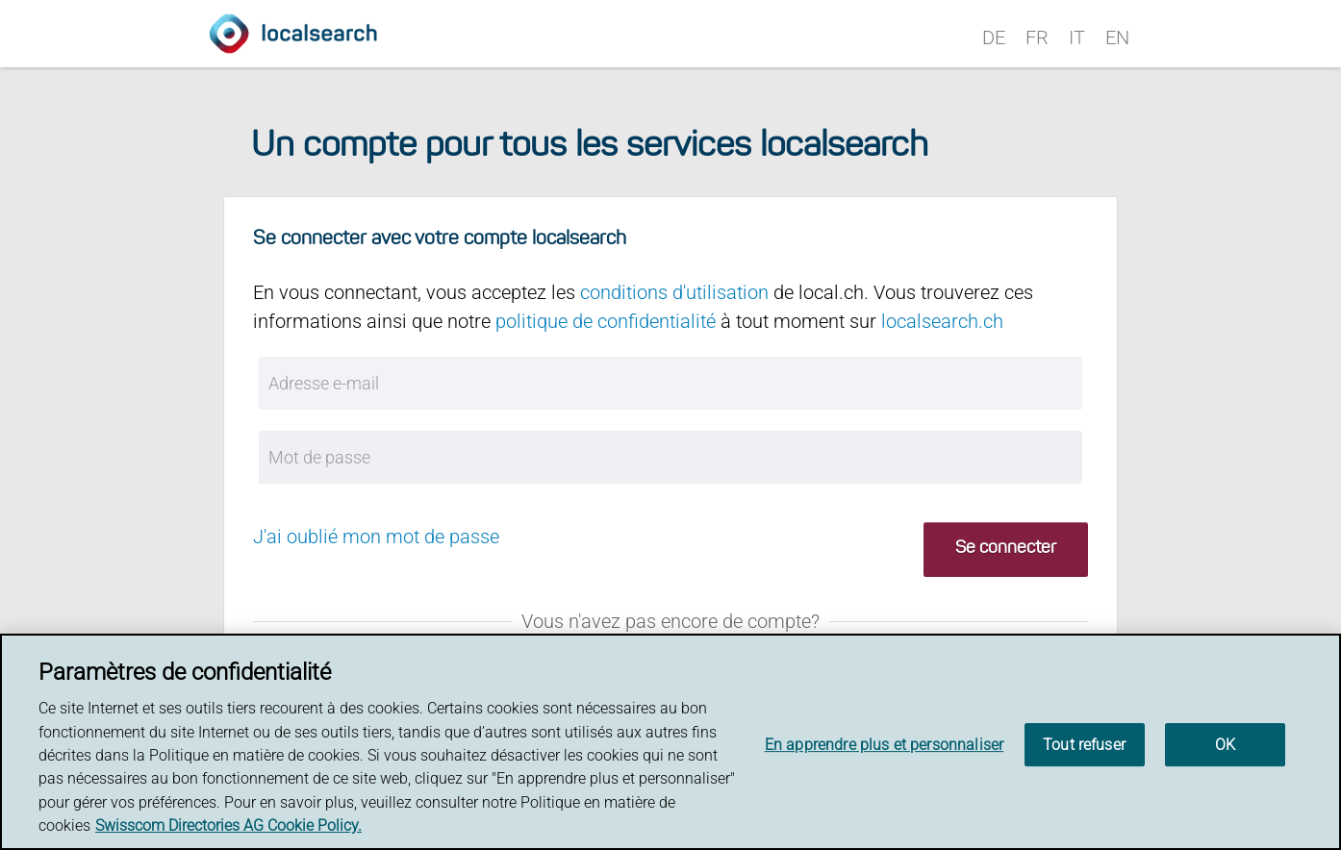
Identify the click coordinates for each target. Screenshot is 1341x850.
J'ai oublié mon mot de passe (376, 536)
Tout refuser (1084, 745)
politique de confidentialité (605, 321)
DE (993, 37)
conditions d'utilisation (674, 292)
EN (1117, 37)
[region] (670, 742)
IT (1077, 37)
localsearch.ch (942, 321)
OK (1225, 745)
